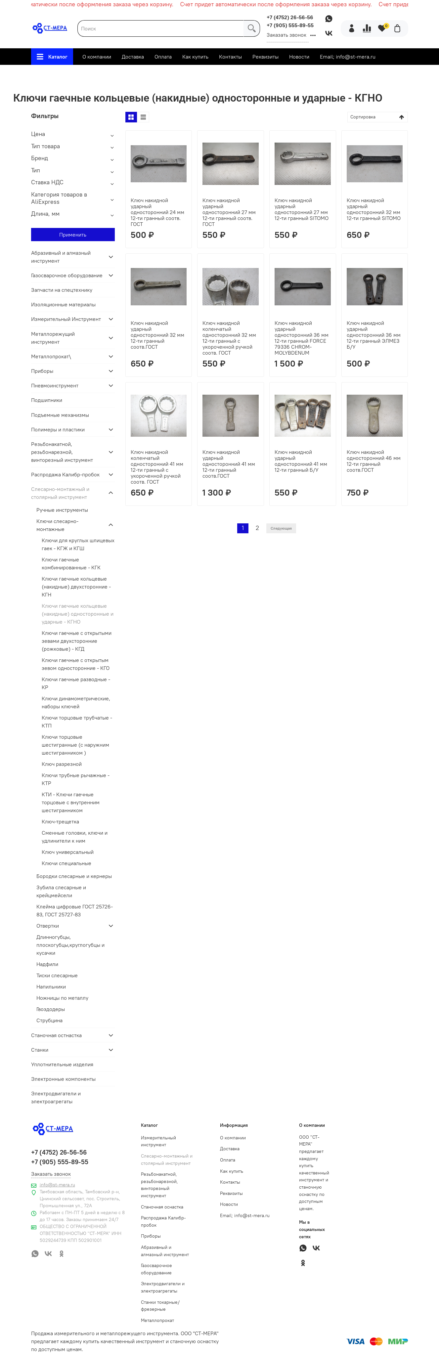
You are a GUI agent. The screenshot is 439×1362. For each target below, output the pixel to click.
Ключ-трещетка (60, 821)
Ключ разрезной (62, 764)
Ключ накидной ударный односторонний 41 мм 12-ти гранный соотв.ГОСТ (228, 464)
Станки (39, 1049)
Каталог (52, 56)
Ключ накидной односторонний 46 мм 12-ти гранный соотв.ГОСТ (374, 461)
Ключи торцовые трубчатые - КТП (77, 721)
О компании (96, 56)
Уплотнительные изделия (62, 1064)
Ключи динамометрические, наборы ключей (76, 702)
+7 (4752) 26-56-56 (290, 17)
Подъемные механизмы (60, 415)
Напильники (51, 986)
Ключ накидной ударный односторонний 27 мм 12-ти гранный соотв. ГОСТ (229, 212)
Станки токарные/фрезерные (160, 1305)
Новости (299, 56)
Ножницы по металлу (62, 997)
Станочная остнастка (56, 1035)
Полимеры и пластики (58, 429)
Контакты (230, 56)
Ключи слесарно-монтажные (237, 73)
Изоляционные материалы (63, 304)
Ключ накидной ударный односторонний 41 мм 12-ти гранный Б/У (301, 461)
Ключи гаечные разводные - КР (76, 683)
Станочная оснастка (162, 1207)
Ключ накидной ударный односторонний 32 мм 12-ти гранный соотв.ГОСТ (157, 335)
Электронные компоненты (63, 1079)
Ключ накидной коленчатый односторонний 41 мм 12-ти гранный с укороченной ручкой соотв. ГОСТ (157, 467)
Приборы (42, 371)
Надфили (47, 964)
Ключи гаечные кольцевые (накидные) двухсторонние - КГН (76, 586)
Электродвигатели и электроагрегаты (56, 1097)
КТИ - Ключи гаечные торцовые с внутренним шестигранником (71, 802)
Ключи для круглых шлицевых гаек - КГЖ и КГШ (78, 544)
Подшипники (46, 400)
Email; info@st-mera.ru (347, 56)
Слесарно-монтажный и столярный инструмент (132, 73)
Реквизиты (265, 56)
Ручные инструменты (62, 509)
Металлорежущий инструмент (53, 337)
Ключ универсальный (68, 852)
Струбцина (49, 1020)
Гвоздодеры (50, 1009)
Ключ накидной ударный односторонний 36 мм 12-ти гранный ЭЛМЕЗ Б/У (374, 335)
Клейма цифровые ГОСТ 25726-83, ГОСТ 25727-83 (74, 910)
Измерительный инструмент (158, 1141)
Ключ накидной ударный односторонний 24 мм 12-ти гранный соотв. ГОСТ (157, 212)
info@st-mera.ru (57, 1185)
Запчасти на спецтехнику (61, 289)
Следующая (281, 528)
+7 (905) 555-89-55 (290, 25)
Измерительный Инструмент (66, 319)
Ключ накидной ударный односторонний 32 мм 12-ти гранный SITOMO (374, 209)
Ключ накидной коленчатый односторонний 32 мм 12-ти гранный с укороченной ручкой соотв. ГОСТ (229, 338)
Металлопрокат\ (51, 356)
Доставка (133, 56)
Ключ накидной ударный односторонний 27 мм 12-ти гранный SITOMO (302, 209)
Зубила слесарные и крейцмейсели (61, 891)
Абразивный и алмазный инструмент (61, 256)
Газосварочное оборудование (67, 275)
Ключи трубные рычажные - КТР (76, 779)
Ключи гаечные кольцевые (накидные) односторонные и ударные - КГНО (77, 613)
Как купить (195, 56)
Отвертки (47, 925)
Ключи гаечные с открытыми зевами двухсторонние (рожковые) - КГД (76, 641)
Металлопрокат (157, 1320)
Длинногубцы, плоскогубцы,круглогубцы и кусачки (70, 945)
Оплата (163, 56)
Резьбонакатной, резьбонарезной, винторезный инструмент (62, 452)
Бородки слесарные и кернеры (74, 876)
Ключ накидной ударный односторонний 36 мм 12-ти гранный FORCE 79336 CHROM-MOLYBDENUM (302, 338)
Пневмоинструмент (54, 385)
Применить (72, 234)
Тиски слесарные (57, 975)
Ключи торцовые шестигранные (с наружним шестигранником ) (75, 744)
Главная (53, 73)
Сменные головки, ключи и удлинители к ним (75, 836)
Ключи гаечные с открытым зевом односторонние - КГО (76, 664)
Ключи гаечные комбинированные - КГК (71, 563)
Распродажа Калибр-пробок (65, 474)
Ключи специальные (66, 863)
